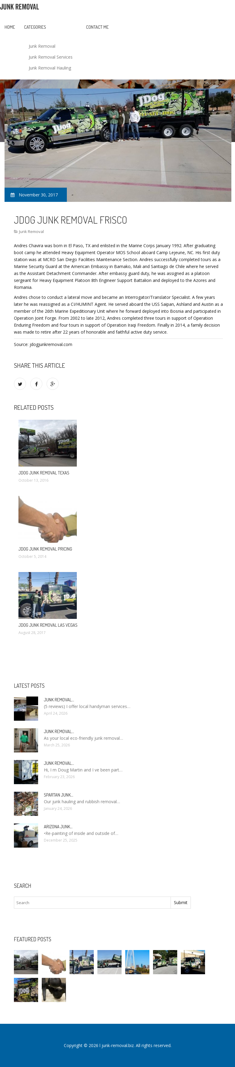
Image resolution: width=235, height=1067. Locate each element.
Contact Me (97, 27)
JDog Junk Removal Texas (43, 473)
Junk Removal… (59, 700)
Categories (35, 27)
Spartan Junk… (58, 795)
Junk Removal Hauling (50, 68)
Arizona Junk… (58, 826)
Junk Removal (42, 46)
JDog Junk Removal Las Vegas (47, 625)
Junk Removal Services (51, 57)
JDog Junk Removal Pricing (45, 549)
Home (10, 27)
